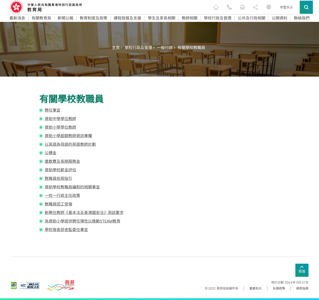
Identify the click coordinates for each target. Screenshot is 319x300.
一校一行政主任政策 (62, 195)
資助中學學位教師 (60, 118)
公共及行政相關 (251, 18)
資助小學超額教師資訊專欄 (68, 136)
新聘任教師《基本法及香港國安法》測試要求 (84, 212)
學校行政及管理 (217, 18)
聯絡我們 (302, 18)
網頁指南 (302, 288)
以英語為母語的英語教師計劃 (70, 144)
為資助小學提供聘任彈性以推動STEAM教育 (82, 221)
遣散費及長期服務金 (62, 161)
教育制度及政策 (93, 18)
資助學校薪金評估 (60, 170)
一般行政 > (166, 47)
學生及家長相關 (161, 18)
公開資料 (279, 18)
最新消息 (17, 18)
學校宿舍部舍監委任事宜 (66, 229)
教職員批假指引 (58, 178)
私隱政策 (279, 288)
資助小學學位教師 (60, 127)
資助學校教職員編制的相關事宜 (72, 187)
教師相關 (189, 18)
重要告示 (255, 288)
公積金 (50, 153)
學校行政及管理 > (140, 47)
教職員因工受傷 (58, 204)
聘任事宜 (52, 110)
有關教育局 (41, 18)
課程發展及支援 (127, 18)
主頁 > (117, 47)
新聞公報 (65, 18)
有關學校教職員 (191, 47)
